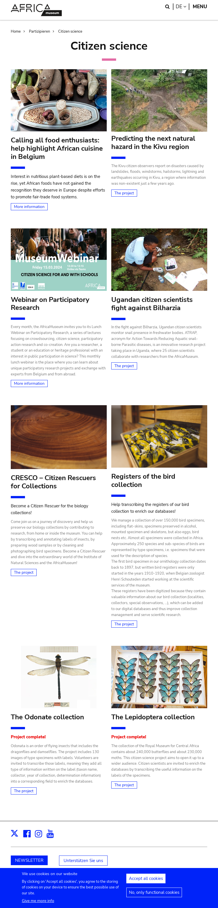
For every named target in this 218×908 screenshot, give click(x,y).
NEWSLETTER (29, 860)
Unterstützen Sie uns (83, 860)
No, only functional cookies (154, 892)
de (182, 6)
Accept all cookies (146, 878)
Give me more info (38, 901)
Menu (200, 6)
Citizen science (70, 31)
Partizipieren (39, 31)
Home (16, 31)
